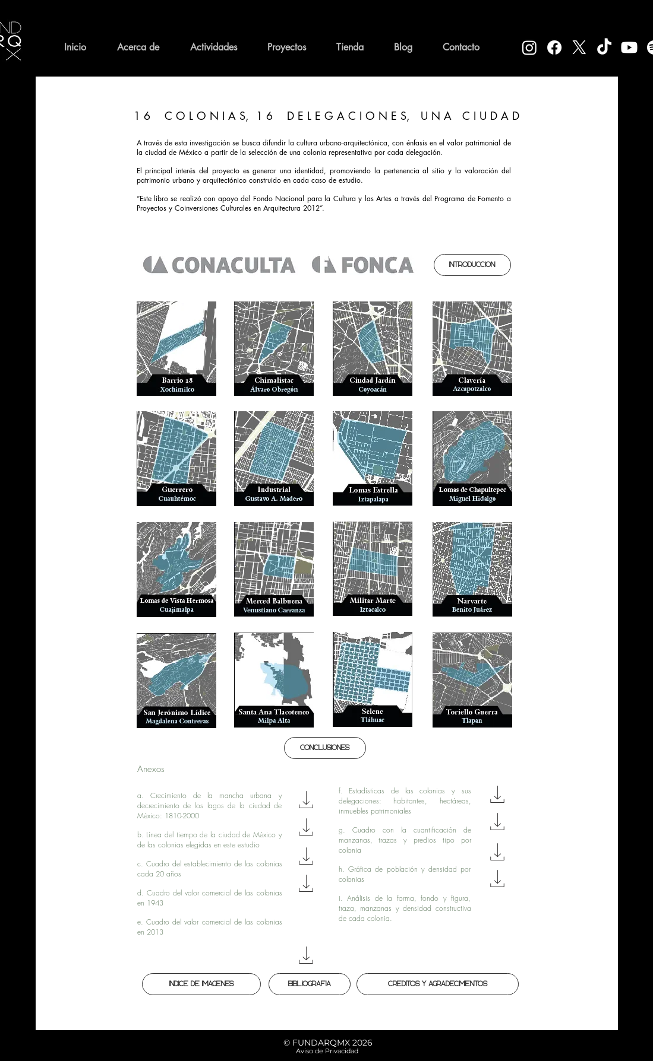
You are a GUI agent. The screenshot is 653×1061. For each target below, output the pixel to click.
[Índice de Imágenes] (201, 984)
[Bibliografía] (310, 984)
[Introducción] (472, 265)
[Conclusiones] (325, 748)
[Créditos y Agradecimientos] (438, 984)
